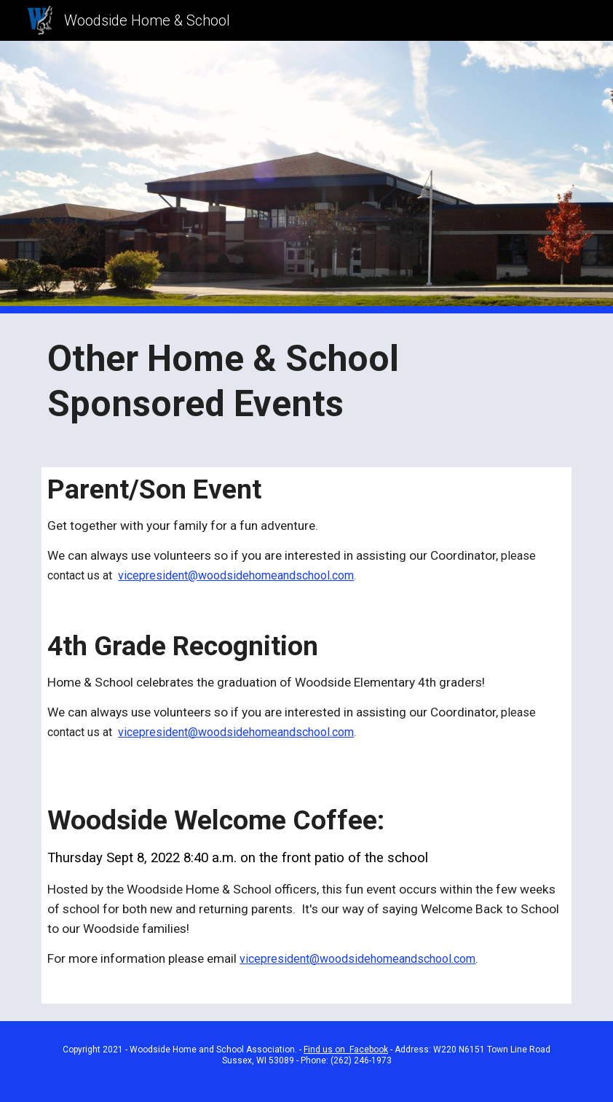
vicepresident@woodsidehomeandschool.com (236, 575)
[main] (306, 381)
